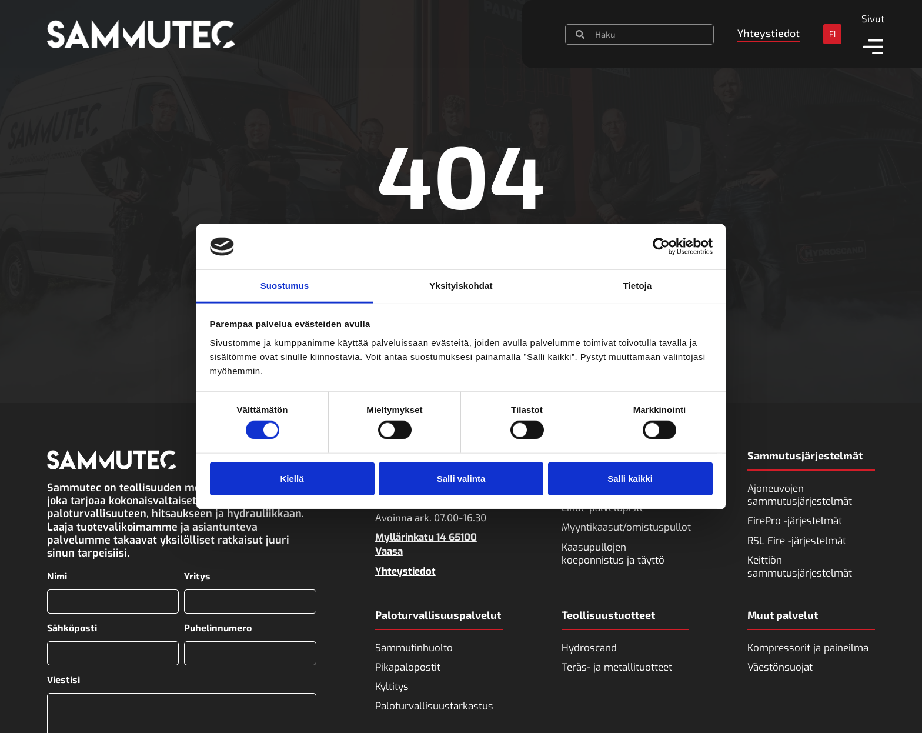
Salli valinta (461, 478)
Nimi (57, 576)
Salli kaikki (630, 478)
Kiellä (291, 478)
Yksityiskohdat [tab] (460, 286)
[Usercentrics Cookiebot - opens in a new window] (661, 246)
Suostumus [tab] (284, 286)
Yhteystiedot (405, 571)
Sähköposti (72, 627)
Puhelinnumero (218, 627)
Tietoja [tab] (637, 286)
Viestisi (63, 679)
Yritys (197, 576)
